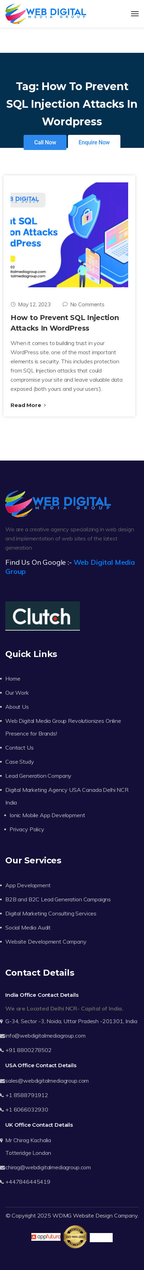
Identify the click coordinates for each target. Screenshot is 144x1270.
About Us (17, 706)
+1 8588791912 (26, 1095)
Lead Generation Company (38, 775)
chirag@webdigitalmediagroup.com (48, 1167)
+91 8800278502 (28, 1049)
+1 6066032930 (26, 1109)
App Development (28, 885)
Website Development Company (46, 941)
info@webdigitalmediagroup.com (45, 1035)
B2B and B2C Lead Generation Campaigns (58, 899)
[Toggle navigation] (135, 14)
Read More (28, 405)
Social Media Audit (28, 927)
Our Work (17, 692)
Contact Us (19, 747)
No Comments (84, 304)
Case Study (19, 761)
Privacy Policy (27, 829)
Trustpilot (101, 1237)
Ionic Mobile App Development (47, 815)
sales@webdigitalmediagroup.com (47, 1080)
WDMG (61, 1215)
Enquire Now (94, 142)
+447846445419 (27, 1181)
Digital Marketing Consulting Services (50, 913)
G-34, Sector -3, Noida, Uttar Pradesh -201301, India (71, 1021)
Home (12, 678)
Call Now (45, 142)
